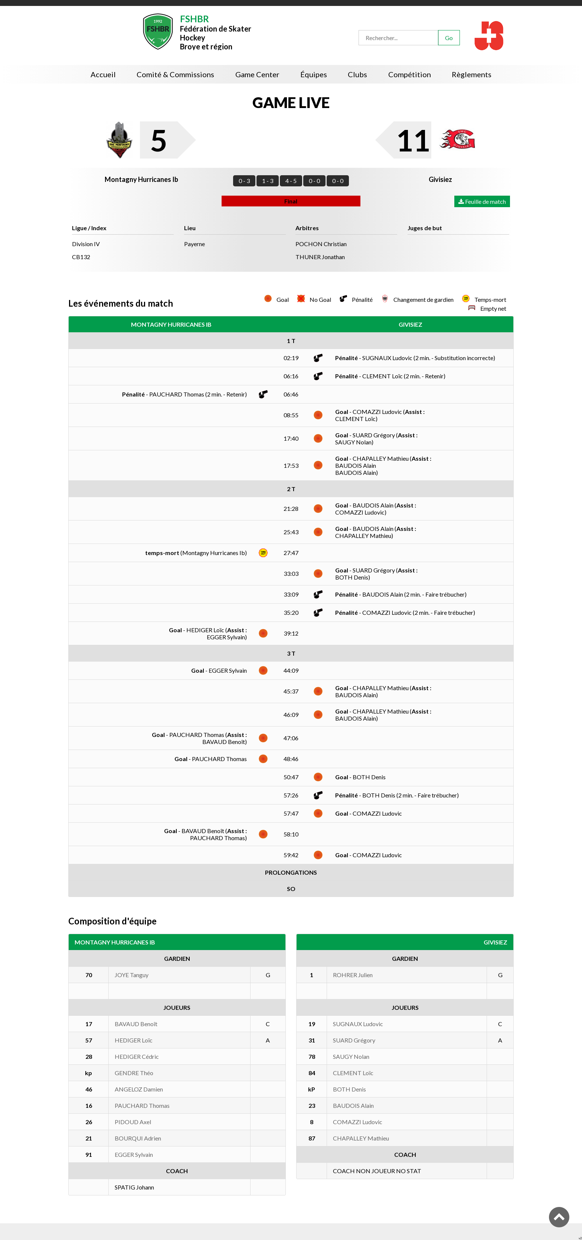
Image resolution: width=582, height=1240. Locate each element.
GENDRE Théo (134, 1072)
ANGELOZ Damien (139, 1089)
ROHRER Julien (353, 974)
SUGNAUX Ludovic (358, 1023)
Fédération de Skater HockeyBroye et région (215, 31)
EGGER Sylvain (134, 1154)
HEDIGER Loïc (134, 1040)
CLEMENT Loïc (353, 1072)
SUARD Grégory (354, 1040)
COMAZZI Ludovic (357, 1121)
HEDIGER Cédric (137, 1056)
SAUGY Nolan (351, 1056)
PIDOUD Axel (133, 1121)
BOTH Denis (349, 1089)
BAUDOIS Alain (353, 1105)
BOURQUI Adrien (138, 1138)
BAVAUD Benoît (136, 1023)
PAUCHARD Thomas (142, 1105)
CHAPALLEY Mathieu (361, 1138)
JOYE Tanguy (131, 974)
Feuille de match (482, 201)
